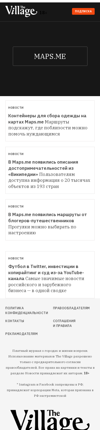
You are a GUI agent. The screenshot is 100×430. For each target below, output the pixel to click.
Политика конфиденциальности (18, 310)
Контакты (14, 321)
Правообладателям (65, 308)
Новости (16, 108)
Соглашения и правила (64, 323)
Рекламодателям (18, 334)
